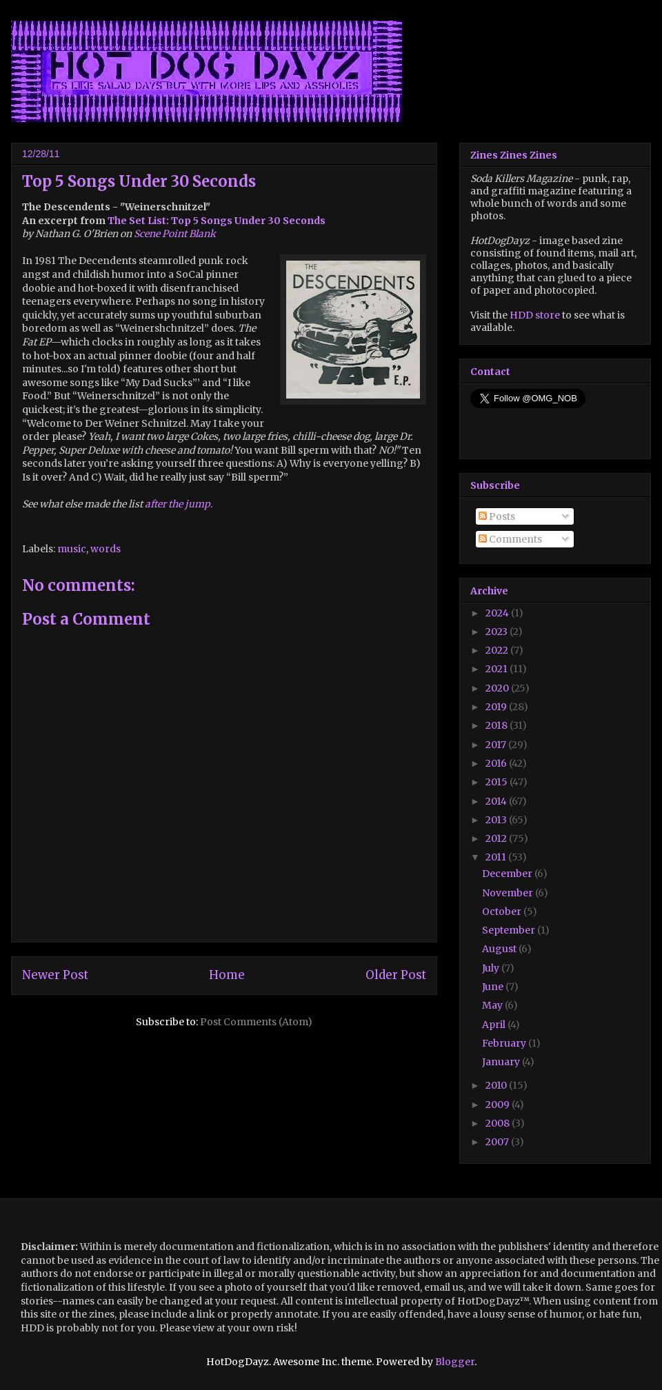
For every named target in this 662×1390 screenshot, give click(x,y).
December (508, 873)
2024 (498, 613)
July (491, 968)
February (505, 1043)
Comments (510, 539)
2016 (497, 763)
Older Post (395, 975)
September (509, 930)
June (493, 986)
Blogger (454, 1362)
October (502, 911)
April (495, 1024)
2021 (497, 669)
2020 (498, 688)
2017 (496, 744)
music (71, 549)
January (502, 1062)
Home (227, 975)
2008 (498, 1123)
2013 (497, 820)
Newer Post (55, 975)
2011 (496, 857)
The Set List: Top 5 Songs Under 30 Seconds (216, 220)
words (105, 549)
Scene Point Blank (175, 234)
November (508, 893)
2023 (497, 631)
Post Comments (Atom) (256, 1022)
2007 (498, 1142)
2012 (497, 838)
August (500, 949)
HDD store (535, 315)
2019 (497, 707)
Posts (497, 516)
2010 (497, 1085)
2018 (497, 725)
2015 (497, 782)
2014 (497, 801)
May (493, 1005)
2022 (497, 650)
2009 (498, 1104)
